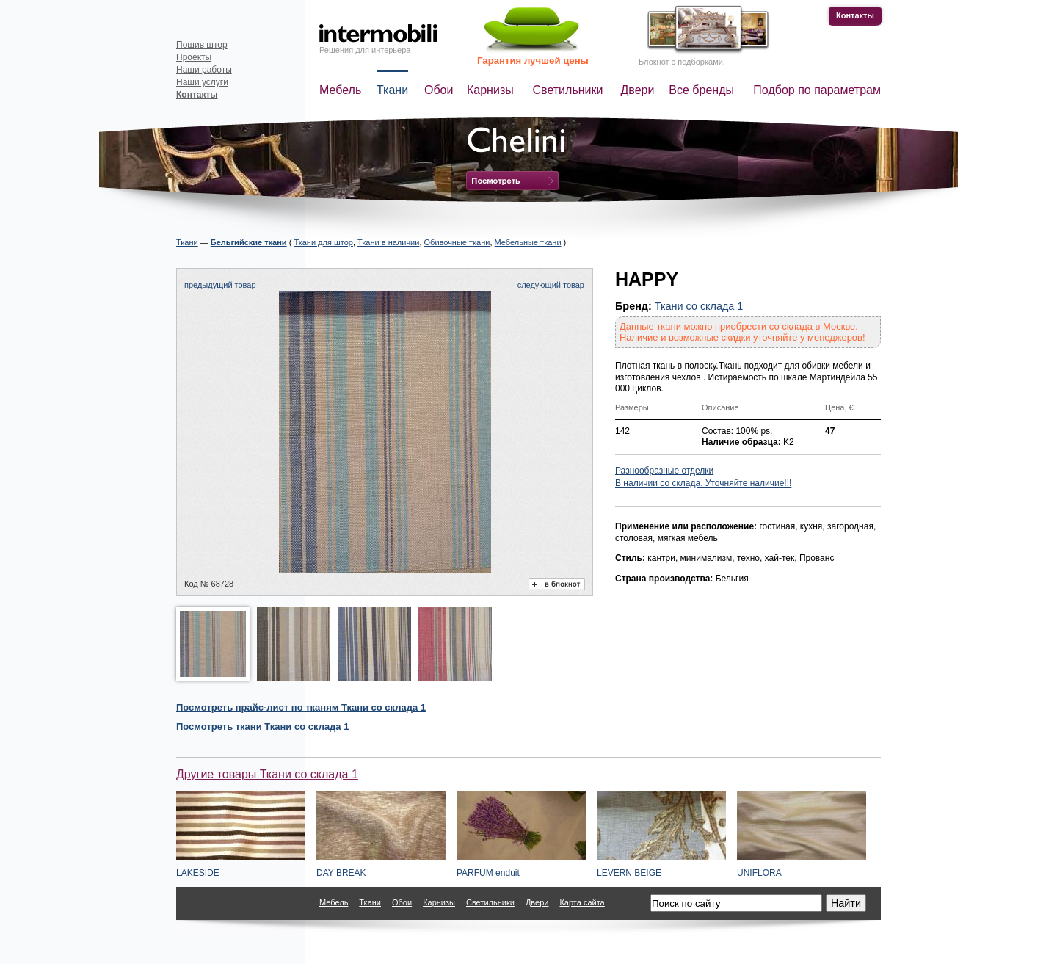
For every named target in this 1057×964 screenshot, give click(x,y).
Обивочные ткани (457, 242)
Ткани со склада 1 (699, 306)
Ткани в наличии (388, 242)
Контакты (855, 15)
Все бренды (701, 90)
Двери (638, 90)
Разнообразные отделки (664, 470)
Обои (438, 90)
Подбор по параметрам (817, 90)
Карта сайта (581, 902)
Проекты (193, 57)
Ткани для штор (323, 242)
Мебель (340, 90)
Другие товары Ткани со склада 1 (267, 774)
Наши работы (204, 70)
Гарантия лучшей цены (533, 60)
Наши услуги (202, 82)
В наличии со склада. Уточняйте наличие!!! (703, 483)
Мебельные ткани (528, 242)
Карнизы (490, 90)
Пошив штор (202, 45)
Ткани (392, 90)
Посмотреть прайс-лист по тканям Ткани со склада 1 (301, 707)
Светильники (568, 90)
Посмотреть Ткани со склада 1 (262, 726)
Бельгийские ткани (249, 242)
